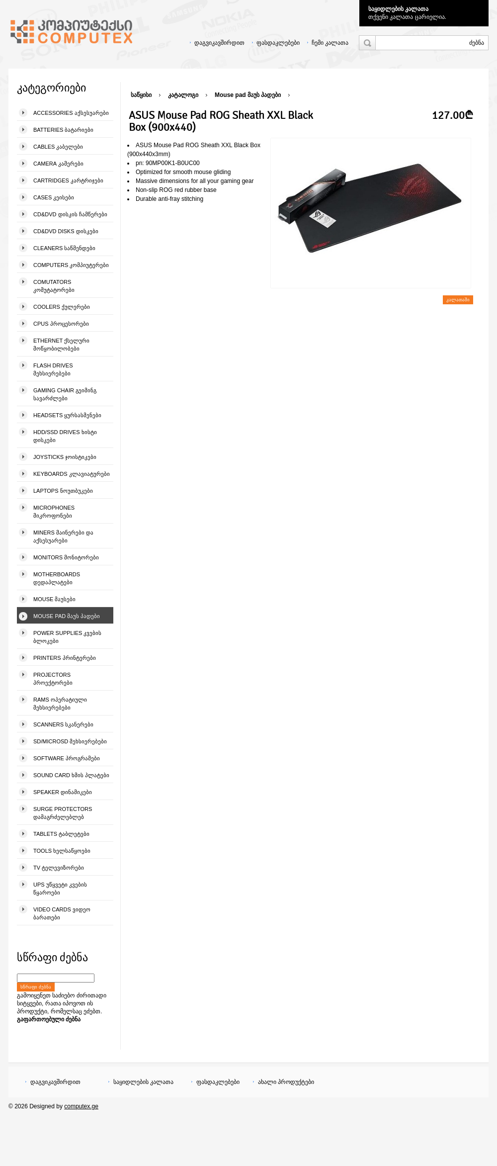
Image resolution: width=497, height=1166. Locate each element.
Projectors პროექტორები (53, 679)
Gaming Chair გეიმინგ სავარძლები (64, 394)
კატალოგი (183, 94)
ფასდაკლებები (278, 42)
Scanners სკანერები (63, 724)
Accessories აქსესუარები (71, 113)
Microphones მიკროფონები (54, 512)
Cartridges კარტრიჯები (68, 180)
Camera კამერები (58, 164)
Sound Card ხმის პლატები (71, 775)
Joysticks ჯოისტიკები (64, 457)
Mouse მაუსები (54, 599)
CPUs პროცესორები (61, 324)
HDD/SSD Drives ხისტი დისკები (65, 436)
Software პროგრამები (66, 758)
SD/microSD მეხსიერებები (70, 741)
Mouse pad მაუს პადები (66, 616)
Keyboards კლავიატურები (71, 474)
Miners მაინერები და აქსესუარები (63, 536)
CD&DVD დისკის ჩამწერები (70, 214)
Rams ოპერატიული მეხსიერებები (60, 704)
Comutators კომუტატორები (54, 286)
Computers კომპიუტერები (71, 265)
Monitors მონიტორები (66, 557)
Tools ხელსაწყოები (61, 851)
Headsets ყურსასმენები (67, 415)
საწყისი (141, 94)
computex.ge (81, 1106)
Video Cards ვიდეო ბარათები (61, 913)
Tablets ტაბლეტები (61, 834)
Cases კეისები (53, 197)
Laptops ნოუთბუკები (63, 491)
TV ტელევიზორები (58, 868)
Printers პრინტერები (64, 658)
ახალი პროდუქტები (286, 1081)
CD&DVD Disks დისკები (65, 231)
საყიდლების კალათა (398, 8)
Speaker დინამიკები (62, 792)
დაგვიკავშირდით (219, 42)
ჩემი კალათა (330, 42)
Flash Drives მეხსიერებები (53, 369)
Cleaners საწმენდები (64, 248)
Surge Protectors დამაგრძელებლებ (62, 813)
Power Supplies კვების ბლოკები (67, 637)
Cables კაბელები (58, 147)
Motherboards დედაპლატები (56, 578)
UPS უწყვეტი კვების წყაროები (60, 889)
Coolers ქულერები (61, 307)
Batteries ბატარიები (63, 130)
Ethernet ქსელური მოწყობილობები (61, 345)
